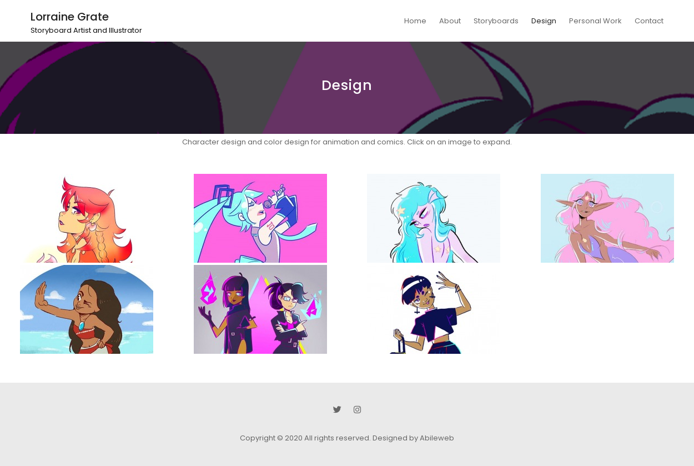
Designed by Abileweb (413, 438)
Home (415, 21)
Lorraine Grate (70, 16)
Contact (649, 21)
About (450, 21)
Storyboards (496, 21)
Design (543, 21)
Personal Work (595, 21)
